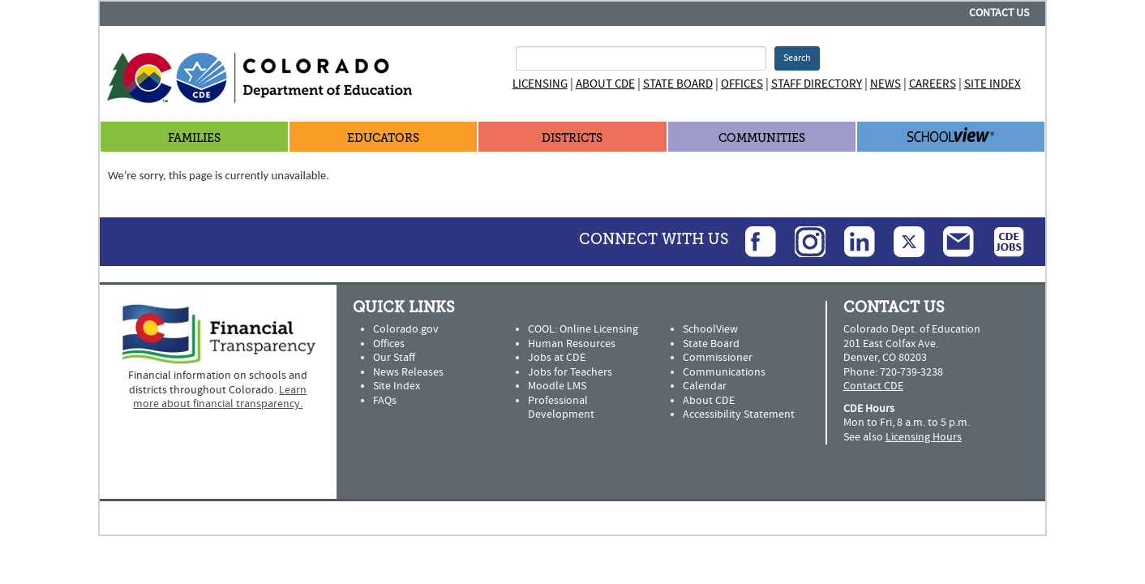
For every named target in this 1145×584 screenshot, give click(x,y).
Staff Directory (816, 84)
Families (194, 138)
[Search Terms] (641, 58)
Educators (383, 138)
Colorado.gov (406, 329)
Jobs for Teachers (570, 372)
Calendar (705, 386)
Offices (742, 84)
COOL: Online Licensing (583, 329)
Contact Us (999, 13)
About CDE (605, 84)
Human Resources (571, 344)
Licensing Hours (924, 437)
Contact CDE (873, 386)
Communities (761, 138)
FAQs (385, 400)
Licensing (540, 84)
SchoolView (710, 329)
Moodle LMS (557, 386)
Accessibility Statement (739, 414)
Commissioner (718, 357)
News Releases (408, 372)
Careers (932, 84)
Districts (572, 138)
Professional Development (561, 408)
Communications (724, 372)
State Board (678, 84)
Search (797, 58)
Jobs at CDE (556, 357)
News (885, 84)
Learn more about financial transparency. (220, 397)
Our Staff (394, 357)
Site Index (992, 84)
